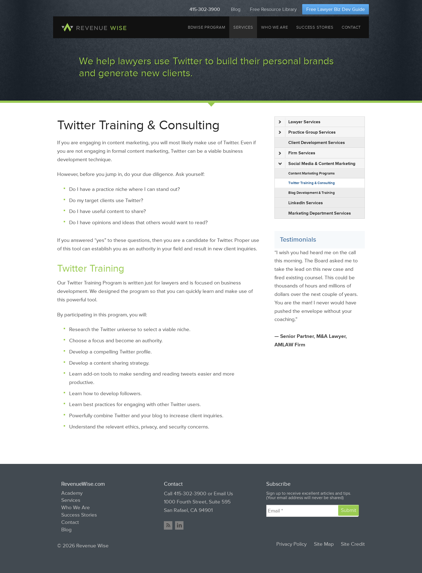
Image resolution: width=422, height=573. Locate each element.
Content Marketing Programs (311, 173)
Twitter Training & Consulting (311, 183)
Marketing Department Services (319, 213)
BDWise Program (206, 27)
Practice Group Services (307, 132)
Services (243, 27)
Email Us (223, 493)
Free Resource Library (273, 9)
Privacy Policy (291, 544)
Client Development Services (316, 142)
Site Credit (353, 544)
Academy (71, 493)
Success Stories (315, 27)
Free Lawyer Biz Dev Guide (335, 9)
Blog (235, 9)
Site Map (324, 544)
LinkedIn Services (305, 203)
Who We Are (274, 27)
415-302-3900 (204, 9)
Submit (348, 510)
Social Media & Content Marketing (317, 163)
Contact (351, 27)
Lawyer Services (299, 122)
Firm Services (297, 153)
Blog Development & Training (311, 193)
